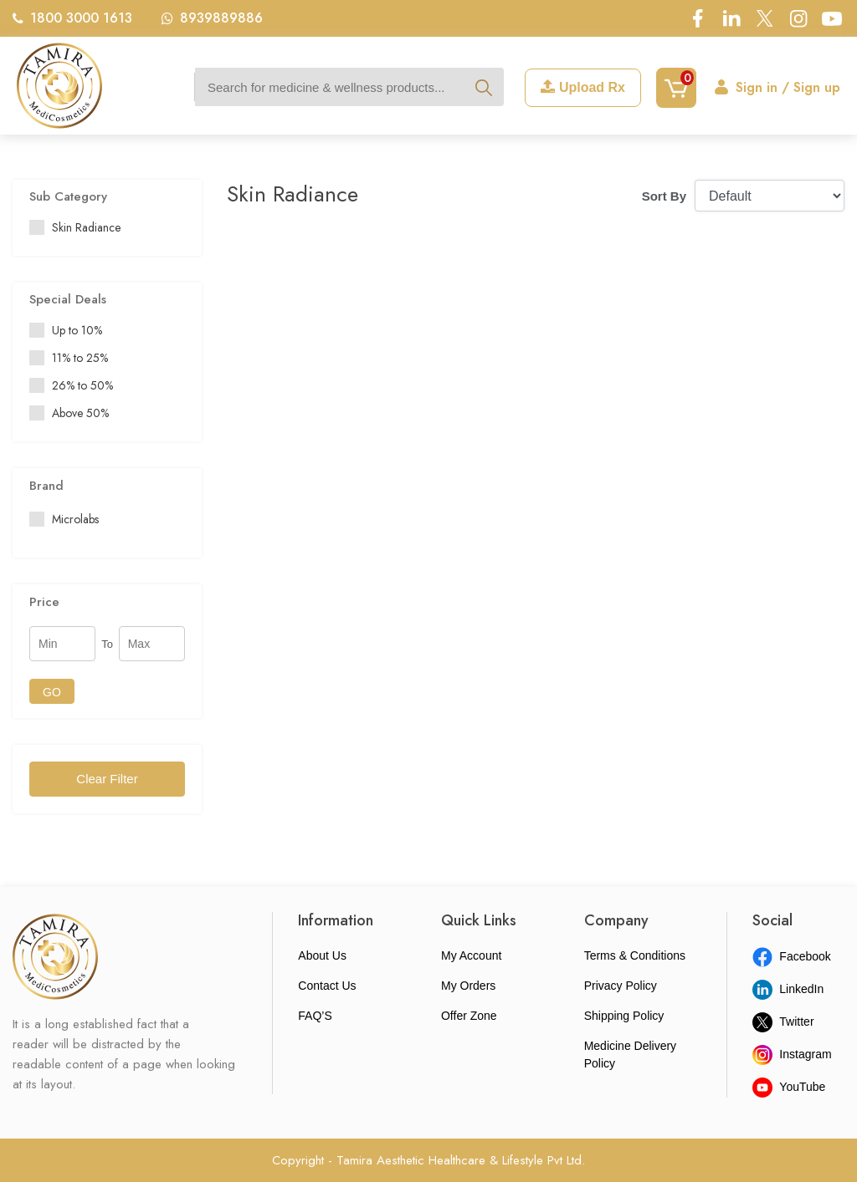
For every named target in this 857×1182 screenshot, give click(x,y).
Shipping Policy (624, 1015)
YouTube (788, 1086)
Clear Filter (106, 779)
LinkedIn (788, 989)
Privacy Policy (620, 985)
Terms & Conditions (634, 955)
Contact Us (327, 985)
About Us (322, 955)
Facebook (791, 956)
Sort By (664, 196)
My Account (471, 955)
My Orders (468, 985)
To (107, 644)
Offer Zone (469, 1015)
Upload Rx (583, 86)
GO (52, 692)
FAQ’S (314, 1015)
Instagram (791, 1054)
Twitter (782, 1021)
